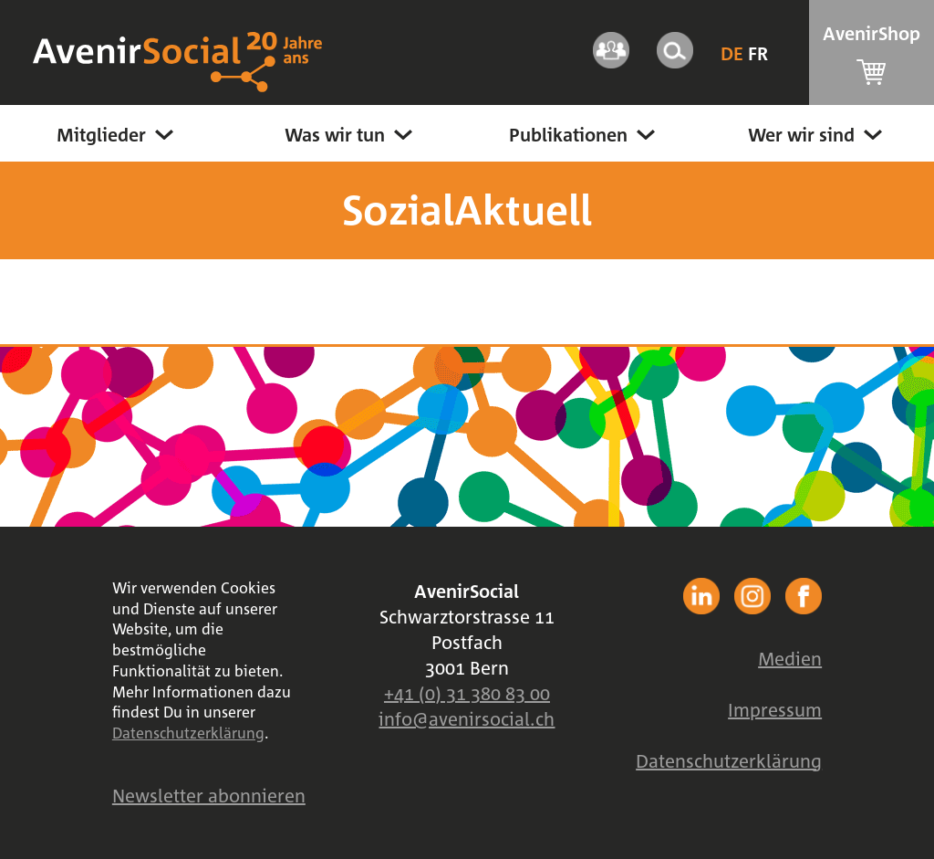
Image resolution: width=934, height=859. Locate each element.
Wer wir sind (817, 134)
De (734, 53)
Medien (790, 658)
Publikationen (584, 134)
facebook (701, 596)
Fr (758, 53)
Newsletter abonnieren (209, 795)
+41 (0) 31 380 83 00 (467, 693)
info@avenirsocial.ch (467, 718)
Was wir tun (351, 134)
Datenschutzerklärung (188, 733)
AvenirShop (871, 53)
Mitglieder (117, 134)
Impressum (775, 709)
